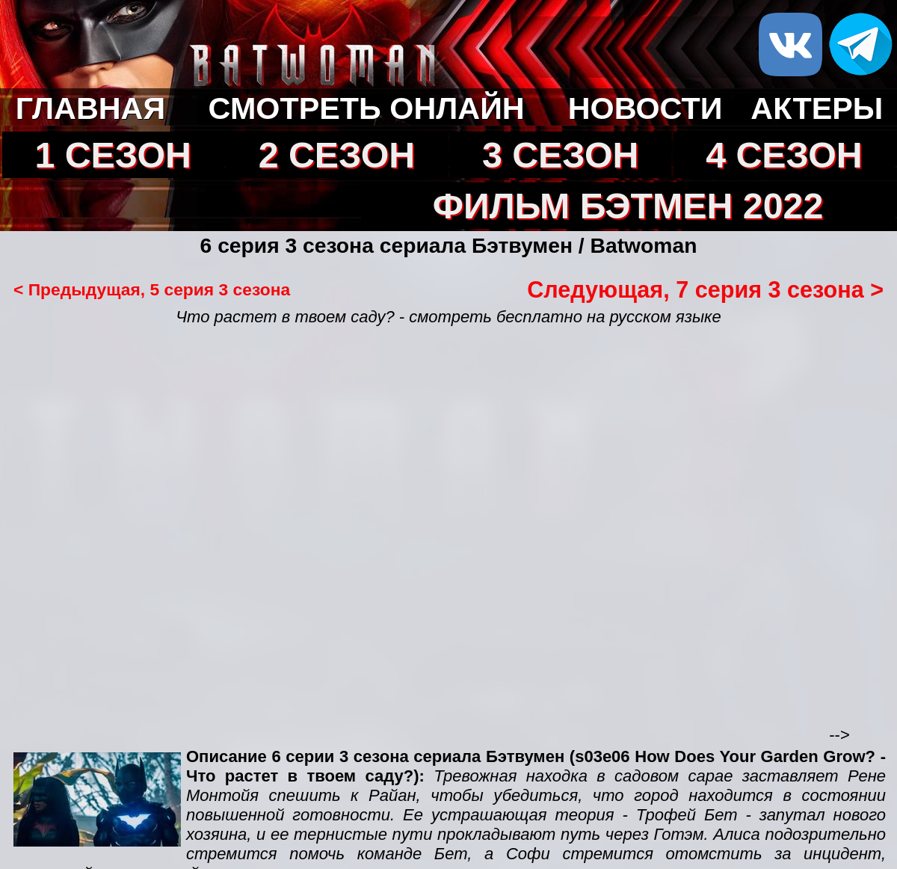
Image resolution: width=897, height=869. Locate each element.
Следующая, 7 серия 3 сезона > (705, 289)
